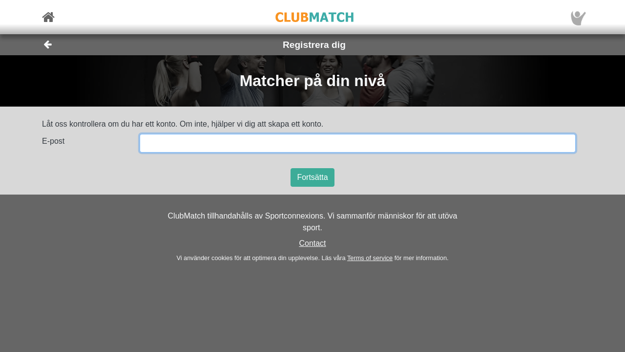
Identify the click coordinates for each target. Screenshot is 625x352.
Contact (312, 243)
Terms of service (370, 258)
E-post (53, 141)
